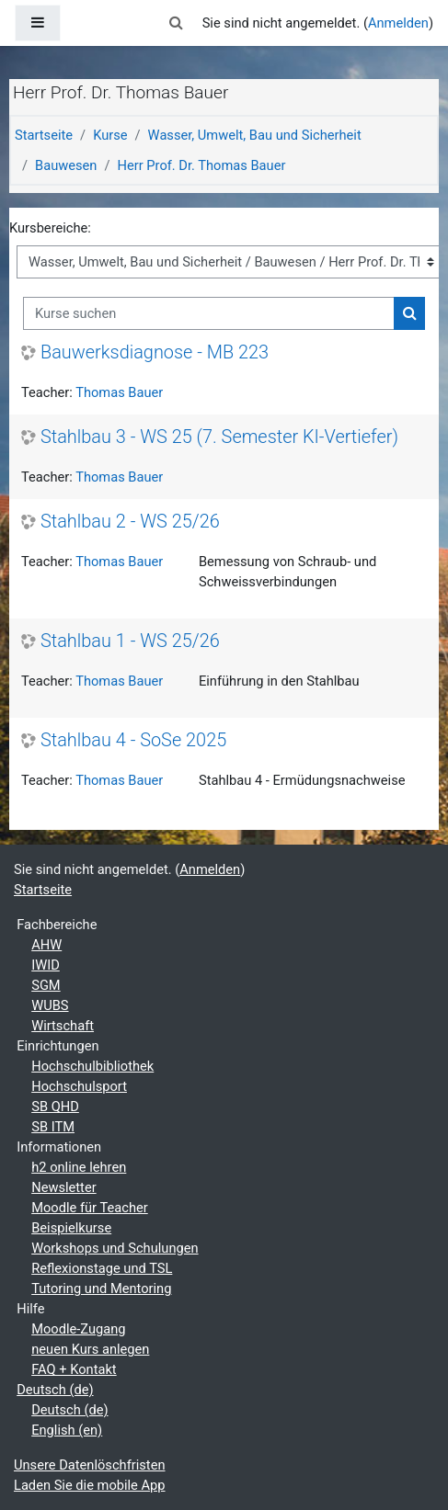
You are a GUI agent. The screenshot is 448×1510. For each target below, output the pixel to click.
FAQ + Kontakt (73, 1369)
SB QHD (55, 1106)
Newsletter (63, 1187)
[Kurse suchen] (209, 313)
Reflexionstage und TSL (101, 1268)
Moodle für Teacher (89, 1207)
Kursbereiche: (50, 228)
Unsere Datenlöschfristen (90, 1465)
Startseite (44, 135)
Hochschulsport (79, 1086)
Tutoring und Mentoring (101, 1288)
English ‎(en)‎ (66, 1430)
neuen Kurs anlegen (90, 1349)
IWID (45, 965)
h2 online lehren (78, 1167)
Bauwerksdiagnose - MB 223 (154, 352)
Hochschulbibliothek (92, 1066)
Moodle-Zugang (78, 1329)
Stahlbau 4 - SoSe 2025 (133, 740)
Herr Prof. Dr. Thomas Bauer (202, 165)
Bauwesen (66, 165)
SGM (45, 985)
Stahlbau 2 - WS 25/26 (130, 521)
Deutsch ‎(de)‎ (55, 1389)
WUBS (49, 1005)
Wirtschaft (62, 1025)
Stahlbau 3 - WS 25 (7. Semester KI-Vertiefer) (219, 437)
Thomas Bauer (119, 392)
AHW (46, 945)
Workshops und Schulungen (114, 1248)
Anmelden (398, 23)
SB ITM (53, 1126)
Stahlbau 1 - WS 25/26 (130, 641)
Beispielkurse (71, 1228)
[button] (175, 23)
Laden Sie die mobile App (90, 1485)
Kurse (110, 135)
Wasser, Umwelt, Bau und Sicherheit (255, 135)
